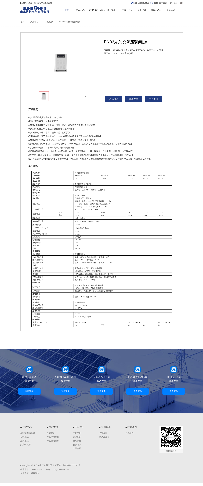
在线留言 (129, 433)
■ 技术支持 (52, 427)
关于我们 (141, 10)
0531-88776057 (160, 3)
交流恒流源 (25, 444)
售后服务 (51, 433)
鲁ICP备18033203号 (71, 465)
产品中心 (81, 10)
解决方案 (133, 99)
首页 (67, 10)
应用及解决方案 (97, 10)
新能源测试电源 (27, 433)
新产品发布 (104, 437)
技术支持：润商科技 (29, 473)
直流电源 (24, 441)
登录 (171, 3)
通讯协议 (77, 437)
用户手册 (153, 99)
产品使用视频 (53, 437)
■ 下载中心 (78, 427)
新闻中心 (156, 10)
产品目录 (77, 448)
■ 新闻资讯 (105, 427)
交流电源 (49, 22)
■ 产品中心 (26, 427)
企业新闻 (103, 433)
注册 (175, 3)
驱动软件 (77, 441)
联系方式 (171, 10)
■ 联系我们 (131, 427)
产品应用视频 (53, 441)
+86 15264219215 (141, 3)
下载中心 (127, 10)
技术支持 (112, 10)
